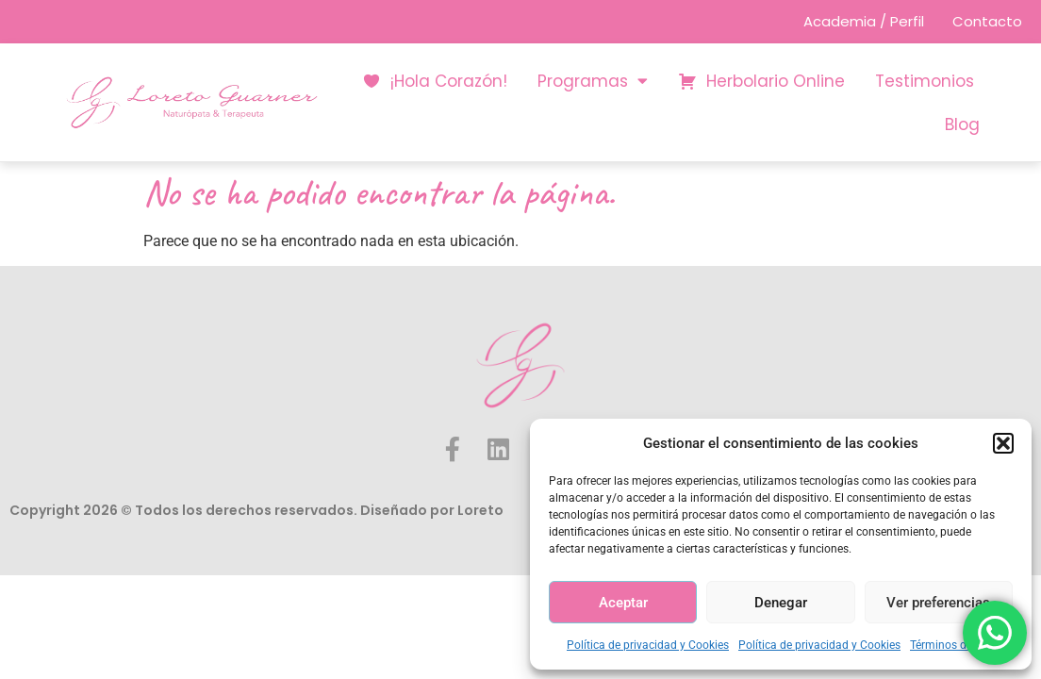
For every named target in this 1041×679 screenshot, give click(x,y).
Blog (962, 124)
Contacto (987, 21)
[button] (1003, 443)
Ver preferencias (938, 602)
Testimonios (924, 81)
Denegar (780, 602)
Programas (592, 80)
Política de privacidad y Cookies (648, 645)
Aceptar (623, 602)
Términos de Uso (952, 645)
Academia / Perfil (861, 21)
